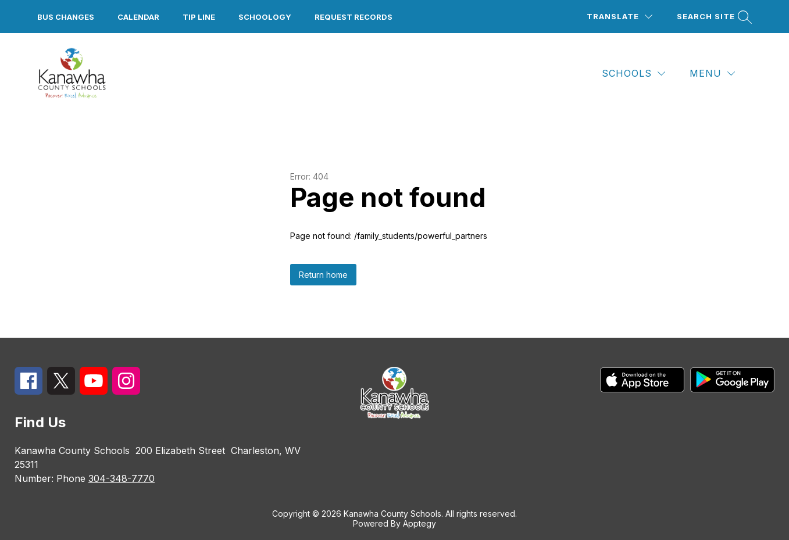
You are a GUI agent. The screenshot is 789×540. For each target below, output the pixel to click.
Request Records (353, 17)
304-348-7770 (121, 478)
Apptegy (419, 523)
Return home (323, 275)
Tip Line (199, 17)
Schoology (264, 17)
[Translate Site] (619, 16)
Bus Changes (65, 17)
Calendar (138, 17)
